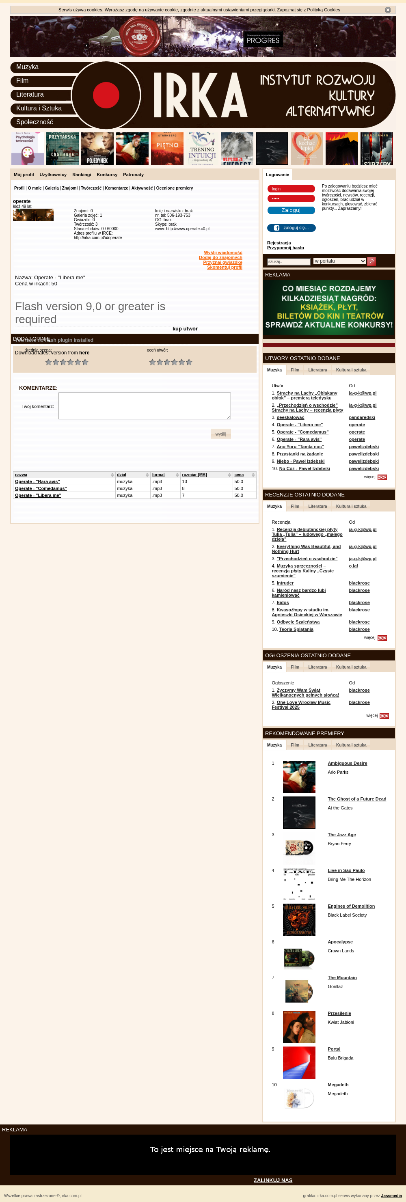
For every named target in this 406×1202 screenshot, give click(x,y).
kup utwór (185, 329)
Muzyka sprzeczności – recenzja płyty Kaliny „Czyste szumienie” (303, 570)
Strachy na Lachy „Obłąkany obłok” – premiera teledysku (304, 395)
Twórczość (91, 188)
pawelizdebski (364, 446)
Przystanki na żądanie (300, 453)
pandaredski (362, 417)
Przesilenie (339, 1013)
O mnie (35, 188)
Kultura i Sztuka (39, 108)
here (84, 353)
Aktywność (142, 188)
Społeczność (34, 122)
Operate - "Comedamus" (41, 488)
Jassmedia (391, 1195)
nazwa (21, 475)
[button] (221, 434)
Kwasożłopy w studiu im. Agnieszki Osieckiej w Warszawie (307, 612)
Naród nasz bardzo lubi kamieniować (299, 593)
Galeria (52, 188)
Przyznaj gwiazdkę (222, 262)
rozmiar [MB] (194, 475)
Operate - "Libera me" (38, 495)
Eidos (283, 602)
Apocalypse (340, 941)
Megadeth (338, 1084)
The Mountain (342, 977)
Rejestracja (279, 242)
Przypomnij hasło (285, 247)
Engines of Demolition (351, 906)
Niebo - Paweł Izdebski (301, 461)
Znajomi (70, 188)
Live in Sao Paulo (346, 870)
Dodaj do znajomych (220, 257)
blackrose (359, 582)
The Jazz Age (342, 834)
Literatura (30, 94)
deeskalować (290, 417)
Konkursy (107, 174)
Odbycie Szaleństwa (298, 621)
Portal (334, 1049)
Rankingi (81, 174)
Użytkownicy (53, 174)
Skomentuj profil (224, 267)
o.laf (353, 565)
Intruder (285, 582)
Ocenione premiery (174, 188)
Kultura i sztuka (351, 370)
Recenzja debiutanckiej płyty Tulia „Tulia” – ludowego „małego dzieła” (307, 534)
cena (239, 475)
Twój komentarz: (38, 406)
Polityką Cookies (323, 9)
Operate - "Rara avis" (37, 481)
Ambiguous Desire (347, 763)
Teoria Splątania (296, 629)
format (158, 475)
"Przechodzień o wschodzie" (307, 558)
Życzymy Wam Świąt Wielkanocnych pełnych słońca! (305, 692)
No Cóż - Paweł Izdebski (304, 468)
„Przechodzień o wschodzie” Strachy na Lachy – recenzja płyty (307, 407)
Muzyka (27, 66)
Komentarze (116, 188)
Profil (19, 188)
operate (357, 424)
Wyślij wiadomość (223, 252)
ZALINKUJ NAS (273, 1180)
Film (22, 80)
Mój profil (24, 174)
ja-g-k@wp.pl (362, 393)
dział (121, 475)
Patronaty (133, 174)
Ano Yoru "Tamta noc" (300, 446)
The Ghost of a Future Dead (357, 798)
